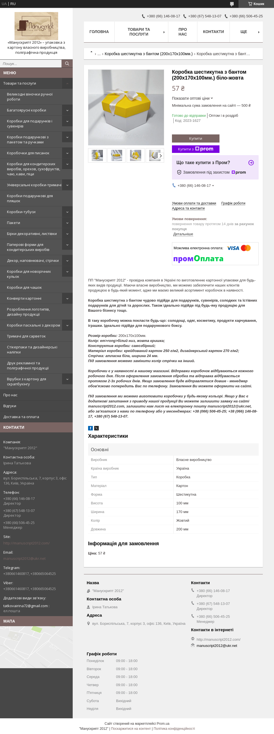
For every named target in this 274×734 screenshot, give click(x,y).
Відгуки (9, 405)
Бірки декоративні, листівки (32, 233)
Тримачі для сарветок (26, 336)
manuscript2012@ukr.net (24, 558)
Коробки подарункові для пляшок (30, 198)
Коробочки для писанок (28, 152)
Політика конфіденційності (174, 729)
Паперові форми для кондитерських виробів (28, 247)
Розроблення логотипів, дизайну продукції (28, 312)
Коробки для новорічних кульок (29, 274)
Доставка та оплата (21, 416)
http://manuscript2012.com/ (26, 543)
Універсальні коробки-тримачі (34, 184)
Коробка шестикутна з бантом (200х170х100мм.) (149, 54)
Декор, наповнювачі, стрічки (33, 260)
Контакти (213, 31)
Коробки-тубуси (21, 211)
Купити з (195, 149)
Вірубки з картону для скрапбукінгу (26, 381)
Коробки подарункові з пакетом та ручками (28, 139)
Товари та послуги (19, 83)
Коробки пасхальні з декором (33, 325)
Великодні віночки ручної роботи (30, 97)
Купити (195, 138)
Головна (99, 31)
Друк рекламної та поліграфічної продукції (28, 365)
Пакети (13, 222)
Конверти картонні (24, 298)
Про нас (10, 394)
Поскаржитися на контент (131, 729)
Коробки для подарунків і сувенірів (29, 123)
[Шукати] (67, 63)
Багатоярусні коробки (26, 110)
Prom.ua (163, 724)
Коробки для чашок (24, 287)
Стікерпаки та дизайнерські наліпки (32, 349)
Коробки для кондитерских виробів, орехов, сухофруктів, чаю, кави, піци (33, 168)
